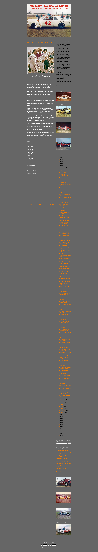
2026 (59, 155)
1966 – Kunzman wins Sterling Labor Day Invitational (64, 357)
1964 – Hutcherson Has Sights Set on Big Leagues (64, 323)
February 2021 (62, 410)
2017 (59, 420)
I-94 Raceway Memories (61, 458)
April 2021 (61, 406)
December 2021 (62, 167)
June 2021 (61, 402)
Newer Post (29, 204)
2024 (59, 159)
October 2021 (62, 170)
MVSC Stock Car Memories (62, 461)
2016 (59, 422)
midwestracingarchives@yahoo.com (52, 549)
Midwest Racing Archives (49, 6)
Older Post (52, 204)
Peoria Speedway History (62, 465)
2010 (59, 433)
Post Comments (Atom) (38, 207)
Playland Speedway (60, 466)
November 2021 (62, 169)
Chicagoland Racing (61, 455)
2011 (59, 431)
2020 (59, 414)
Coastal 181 (59, 456)
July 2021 (61, 401)
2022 (59, 163)
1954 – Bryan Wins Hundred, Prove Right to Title (65, 247)
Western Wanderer (60, 471)
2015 (59, 424)
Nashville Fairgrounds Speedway (63, 463)
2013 (59, 428)
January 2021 (62, 412)
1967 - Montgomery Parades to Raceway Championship (64, 372)
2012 (59, 430)
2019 (59, 416)
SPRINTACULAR (60, 470)
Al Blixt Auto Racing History (62, 450)
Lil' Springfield (59, 460)
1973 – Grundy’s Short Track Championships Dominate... (64, 206)
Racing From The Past (61, 468)
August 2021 (62, 399)
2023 (59, 161)
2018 (59, 418)
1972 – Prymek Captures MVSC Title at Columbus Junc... (65, 255)
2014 (59, 426)
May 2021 (61, 404)
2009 (59, 435)
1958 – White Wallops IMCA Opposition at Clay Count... (65, 295)
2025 (59, 157)
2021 (59, 165)
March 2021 (62, 408)
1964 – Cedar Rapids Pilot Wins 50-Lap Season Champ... (65, 283)
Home (40, 204)
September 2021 (63, 172)
